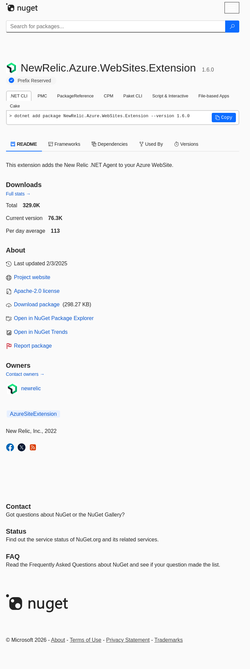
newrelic (31, 388)
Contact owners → (25, 374)
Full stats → (18, 193)
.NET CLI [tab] (19, 95)
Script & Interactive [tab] (170, 95)
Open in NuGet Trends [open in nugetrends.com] (41, 332)
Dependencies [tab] (110, 144)
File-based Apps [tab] (213, 95)
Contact (18, 506)
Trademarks (168, 640)
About (58, 640)
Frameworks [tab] (64, 144)
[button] (224, 117)
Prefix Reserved (34, 80)
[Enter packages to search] (116, 26)
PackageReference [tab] (75, 95)
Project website (32, 277)
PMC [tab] (42, 95)
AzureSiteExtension (33, 414)
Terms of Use (85, 640)
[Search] (232, 26)
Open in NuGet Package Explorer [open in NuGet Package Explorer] (54, 318)
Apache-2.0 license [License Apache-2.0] (37, 291)
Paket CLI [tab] (132, 95)
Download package (37, 304)
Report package (33, 346)
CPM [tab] (108, 95)
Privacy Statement (128, 640)
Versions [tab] (186, 144)
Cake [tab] (15, 105)
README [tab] (24, 144)
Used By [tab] (151, 144)
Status (16, 531)
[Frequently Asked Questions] (13, 556)
